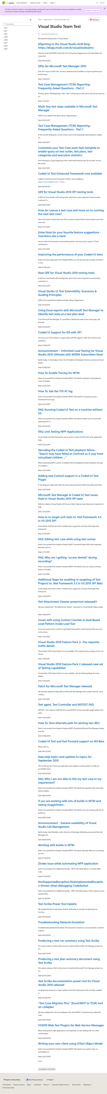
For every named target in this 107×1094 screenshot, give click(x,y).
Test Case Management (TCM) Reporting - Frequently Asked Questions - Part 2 (65, 86)
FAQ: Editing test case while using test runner (67, 539)
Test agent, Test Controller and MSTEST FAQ (66, 704)
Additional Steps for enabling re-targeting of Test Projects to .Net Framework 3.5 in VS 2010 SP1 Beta (70, 581)
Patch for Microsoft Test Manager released (65, 686)
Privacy (45, 1085)
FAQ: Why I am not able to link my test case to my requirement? (69, 780)
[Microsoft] (4, 2)
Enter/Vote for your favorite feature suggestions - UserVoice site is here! (69, 234)
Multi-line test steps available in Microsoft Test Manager (67, 108)
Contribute (37, 1085)
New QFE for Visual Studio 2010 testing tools (66, 273)
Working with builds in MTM (56, 845)
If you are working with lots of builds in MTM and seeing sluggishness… (69, 802)
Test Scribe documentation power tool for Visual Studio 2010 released (69, 982)
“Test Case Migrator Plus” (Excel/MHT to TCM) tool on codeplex (70, 1005)
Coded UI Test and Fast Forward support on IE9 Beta (71, 741)
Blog (28, 1085)
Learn (40, 20)
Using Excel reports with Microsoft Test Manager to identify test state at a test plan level (70, 312)
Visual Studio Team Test (61, 20)
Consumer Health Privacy (60, 1085)
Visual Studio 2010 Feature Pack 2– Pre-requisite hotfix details (68, 643)
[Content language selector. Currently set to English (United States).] (12, 1079)
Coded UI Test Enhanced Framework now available (70, 173)
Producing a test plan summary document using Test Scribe (69, 960)
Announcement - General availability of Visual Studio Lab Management (67, 824)
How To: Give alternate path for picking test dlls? (69, 723)
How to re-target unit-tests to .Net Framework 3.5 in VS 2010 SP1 (69, 518)
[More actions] (102, 19)
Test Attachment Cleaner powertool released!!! (67, 601)
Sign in (102, 3)
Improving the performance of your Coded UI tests (70, 254)
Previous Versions (19, 1085)
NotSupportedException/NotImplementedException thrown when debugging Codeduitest (70, 883)
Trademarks (86, 1085)
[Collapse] (30, 20)
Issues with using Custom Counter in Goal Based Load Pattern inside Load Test (69, 621)
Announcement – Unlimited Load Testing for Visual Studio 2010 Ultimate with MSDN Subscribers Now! (70, 352)
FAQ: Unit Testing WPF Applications (60, 431)
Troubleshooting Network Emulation (61, 922)
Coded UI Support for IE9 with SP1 (60, 332)
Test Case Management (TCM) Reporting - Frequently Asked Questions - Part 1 (65, 127)
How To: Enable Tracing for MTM (59, 373)
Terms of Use (76, 1085)
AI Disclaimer (7, 1085)
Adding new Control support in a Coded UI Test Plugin (68, 477)
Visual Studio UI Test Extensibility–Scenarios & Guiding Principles (67, 293)
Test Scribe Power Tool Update (57, 904)
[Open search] (97, 3)
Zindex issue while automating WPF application (68, 863)
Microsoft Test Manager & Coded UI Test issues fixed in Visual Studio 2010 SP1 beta (68, 496)
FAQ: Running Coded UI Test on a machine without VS (70, 411)
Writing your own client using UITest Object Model (70, 1043)
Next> (40, 1061)
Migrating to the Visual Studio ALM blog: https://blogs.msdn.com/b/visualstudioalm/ (66, 45)
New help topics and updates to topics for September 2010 (65, 758)
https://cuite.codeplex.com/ (48, 182)
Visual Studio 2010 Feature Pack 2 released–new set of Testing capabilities (70, 666)
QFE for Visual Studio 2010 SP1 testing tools (65, 192)
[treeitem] (18, 28)
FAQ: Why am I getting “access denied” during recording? (67, 559)
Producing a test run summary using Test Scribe (68, 940)
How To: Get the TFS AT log (55, 391)
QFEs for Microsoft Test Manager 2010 (62, 66)
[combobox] (18, 24)
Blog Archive (48, 20)
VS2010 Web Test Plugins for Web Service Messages (71, 1025)
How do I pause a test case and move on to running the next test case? (71, 212)
